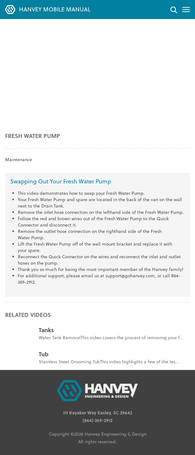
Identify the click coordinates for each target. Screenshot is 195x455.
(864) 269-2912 (97, 420)
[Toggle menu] (186, 9)
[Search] (173, 9)
